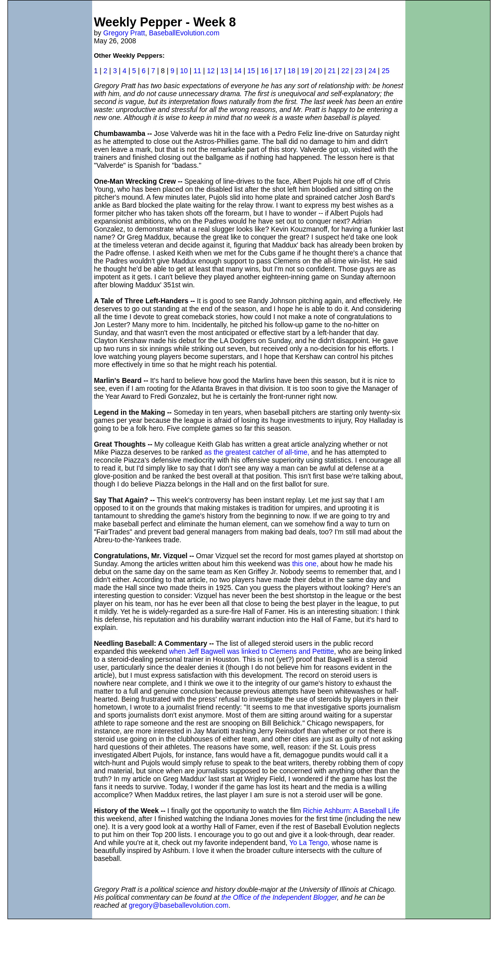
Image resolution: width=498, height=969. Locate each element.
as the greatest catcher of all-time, (256, 452)
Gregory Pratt (124, 33)
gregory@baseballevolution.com (179, 905)
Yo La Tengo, (309, 843)
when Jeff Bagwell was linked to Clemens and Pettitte (251, 651)
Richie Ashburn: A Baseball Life (351, 811)
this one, (305, 564)
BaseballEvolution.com (184, 33)
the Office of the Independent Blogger (279, 897)
